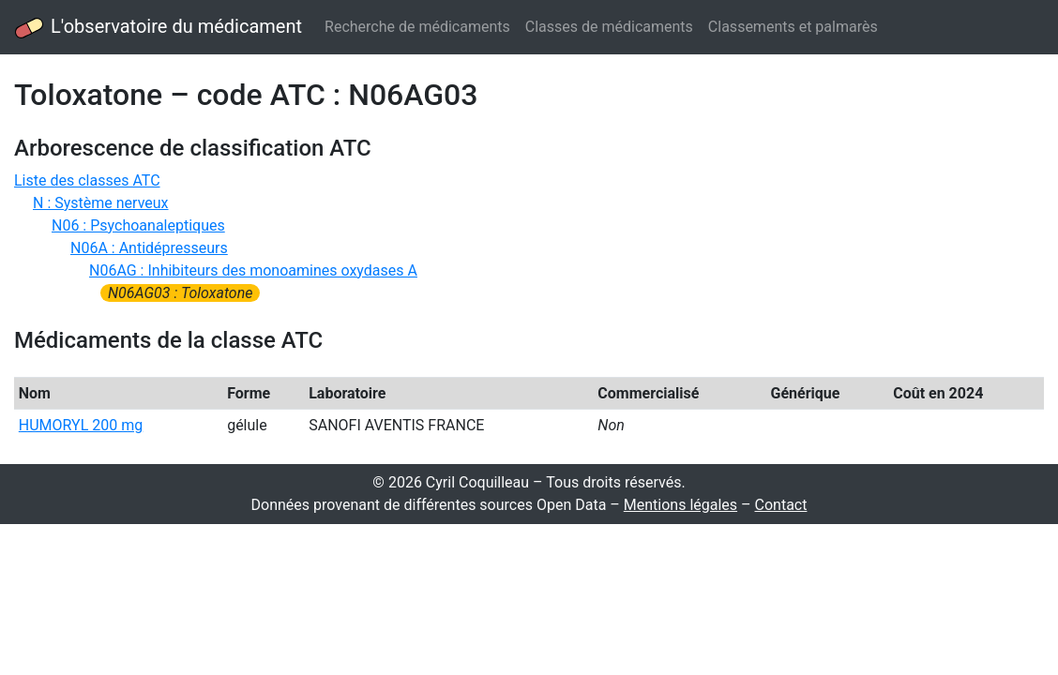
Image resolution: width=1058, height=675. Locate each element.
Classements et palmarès (793, 27)
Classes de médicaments (609, 27)
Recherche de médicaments (417, 27)
